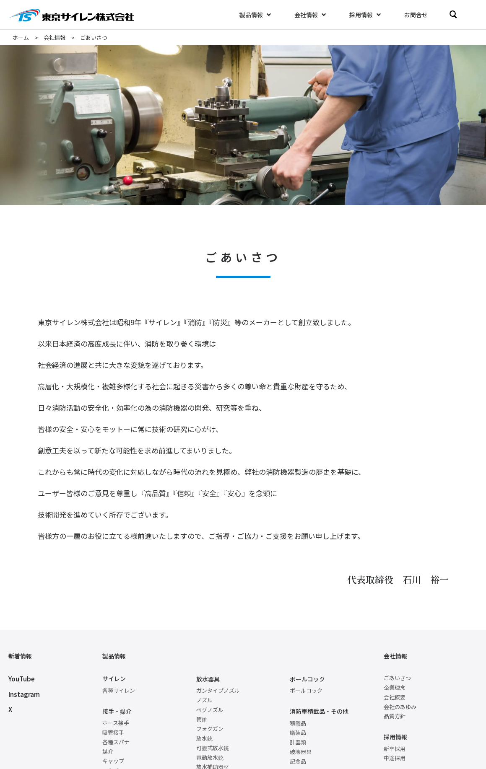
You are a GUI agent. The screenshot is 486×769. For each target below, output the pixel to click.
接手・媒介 (117, 711)
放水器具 (208, 679)
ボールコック (307, 679)
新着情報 (20, 656)
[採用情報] (366, 14)
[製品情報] (256, 14)
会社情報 (395, 656)
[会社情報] (311, 14)
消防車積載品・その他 (319, 711)
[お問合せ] (416, 14)
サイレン (114, 678)
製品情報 (114, 656)
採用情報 (395, 737)
